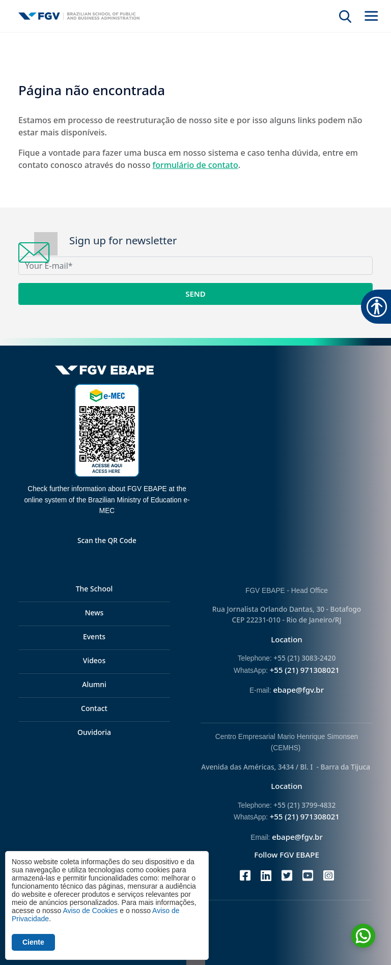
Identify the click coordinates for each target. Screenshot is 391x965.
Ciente (33, 942)
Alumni (94, 684)
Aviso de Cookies (90, 910)
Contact (94, 708)
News (94, 612)
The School (94, 588)
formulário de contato (195, 165)
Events (94, 636)
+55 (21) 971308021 (305, 670)
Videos (94, 660)
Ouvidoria (94, 732)
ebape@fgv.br (298, 690)
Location (286, 639)
